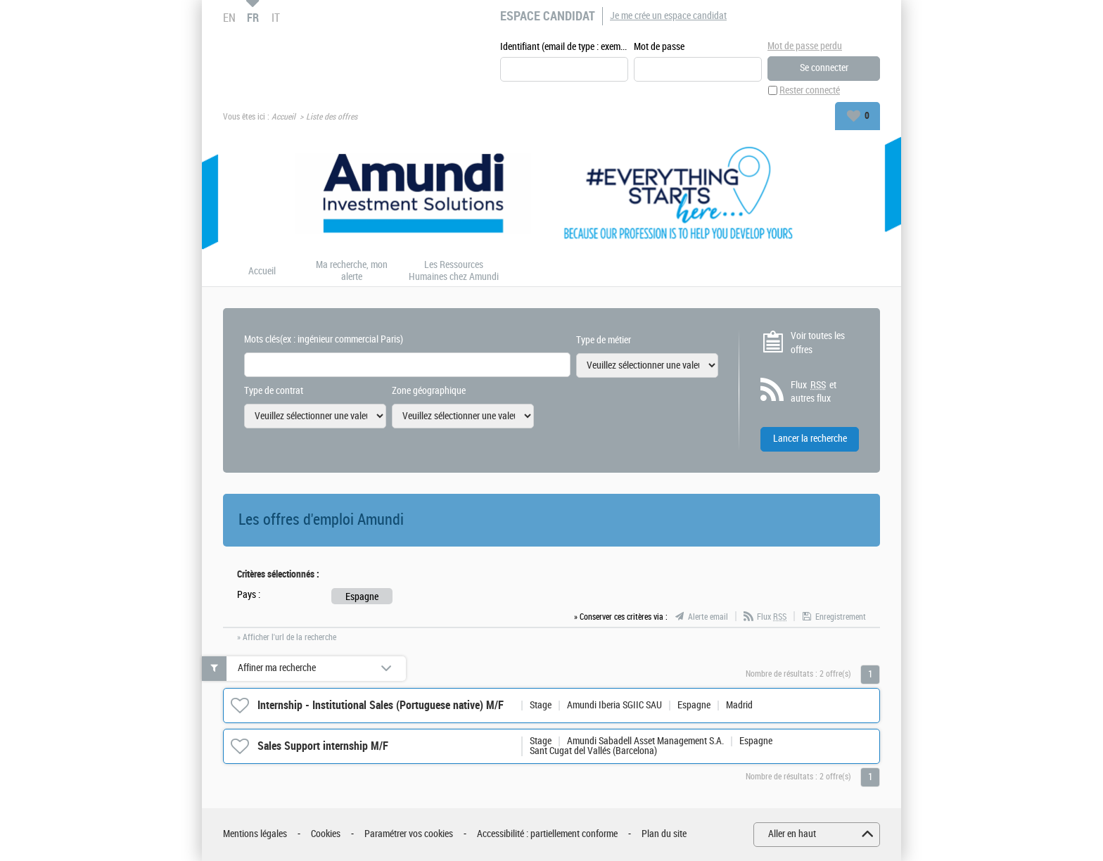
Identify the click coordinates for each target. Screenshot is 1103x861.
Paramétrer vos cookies (408, 834)
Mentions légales (255, 834)
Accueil (283, 117)
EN (229, 17)
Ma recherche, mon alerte (352, 271)
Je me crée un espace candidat (668, 16)
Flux (771, 617)
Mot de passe (659, 47)
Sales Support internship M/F (322, 746)
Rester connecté (809, 90)
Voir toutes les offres (818, 343)
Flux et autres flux (813, 391)
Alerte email (708, 617)
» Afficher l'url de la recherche (286, 637)
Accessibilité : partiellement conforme (547, 834)
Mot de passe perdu (804, 46)
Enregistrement (840, 617)
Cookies (325, 834)
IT (276, 17)
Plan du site (664, 834)
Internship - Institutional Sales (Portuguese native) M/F (380, 705)
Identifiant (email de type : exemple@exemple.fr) (564, 47)
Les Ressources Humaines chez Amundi (454, 271)
